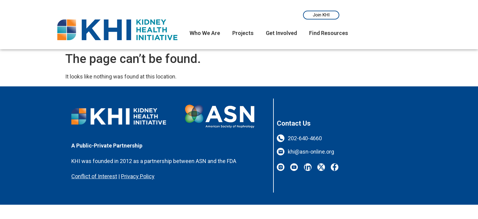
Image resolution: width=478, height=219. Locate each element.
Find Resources (328, 33)
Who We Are (205, 33)
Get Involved (281, 33)
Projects (243, 33)
